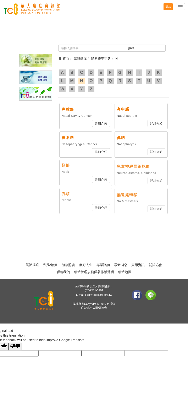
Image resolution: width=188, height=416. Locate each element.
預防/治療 (50, 265)
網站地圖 (124, 272)
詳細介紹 (101, 123)
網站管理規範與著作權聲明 (94, 272)
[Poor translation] (15, 346)
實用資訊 (138, 265)
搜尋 (131, 48)
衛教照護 (68, 265)
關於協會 (155, 265)
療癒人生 (85, 265)
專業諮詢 (103, 265)
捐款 (168, 7)
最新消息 (120, 265)
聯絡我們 (63, 272)
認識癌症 (32, 265)
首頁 (63, 58)
